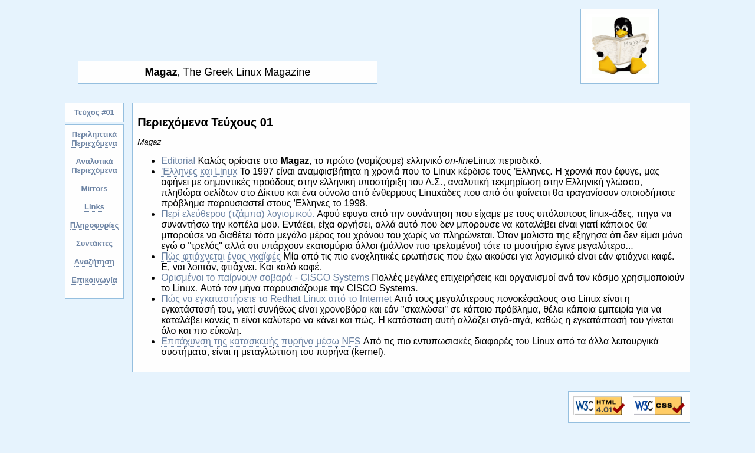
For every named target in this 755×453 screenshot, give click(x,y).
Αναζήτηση (94, 261)
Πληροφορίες (94, 225)
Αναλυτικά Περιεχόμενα (94, 166)
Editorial (178, 161)
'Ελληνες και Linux (199, 171)
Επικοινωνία (94, 279)
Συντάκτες (94, 243)
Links (94, 206)
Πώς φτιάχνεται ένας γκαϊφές (221, 256)
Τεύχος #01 (94, 112)
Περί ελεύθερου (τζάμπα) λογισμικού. (238, 214)
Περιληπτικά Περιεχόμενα (94, 138)
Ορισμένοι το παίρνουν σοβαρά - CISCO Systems (265, 278)
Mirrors (94, 188)
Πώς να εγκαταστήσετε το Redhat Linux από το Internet (276, 299)
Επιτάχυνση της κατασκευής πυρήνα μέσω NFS (260, 341)
